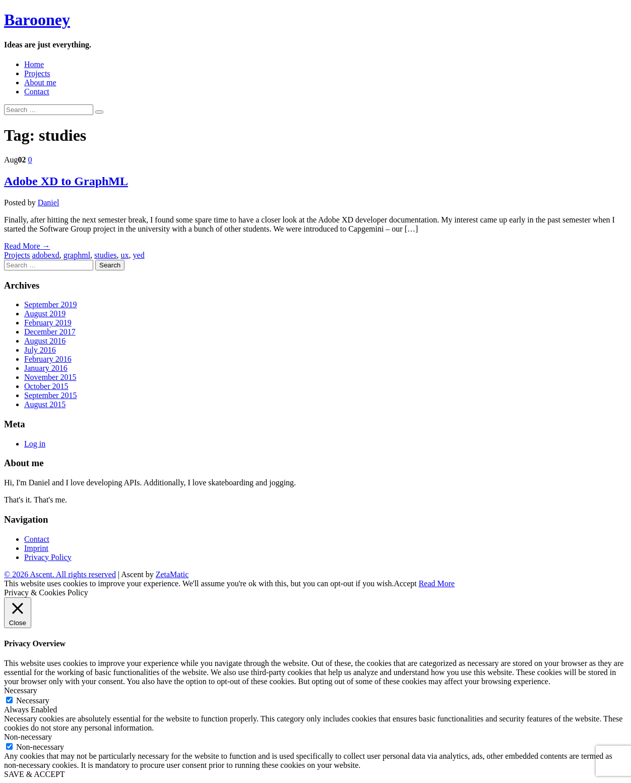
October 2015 (46, 386)
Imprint (36, 548)
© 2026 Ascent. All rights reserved (60, 574)
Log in (34, 443)
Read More (437, 583)
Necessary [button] (20, 690)
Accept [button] (405, 583)
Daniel (48, 202)
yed (139, 255)
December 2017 (50, 331)
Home (34, 64)
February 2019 (48, 322)
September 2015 (50, 395)
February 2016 (48, 359)
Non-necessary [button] (28, 737)
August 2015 (45, 404)
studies (105, 255)
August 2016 (45, 341)
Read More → (27, 246)
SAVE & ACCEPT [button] (34, 774)
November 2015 (50, 377)
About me (40, 82)
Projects (37, 73)
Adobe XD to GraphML (66, 181)
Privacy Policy (48, 557)
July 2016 (40, 350)
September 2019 (50, 304)
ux (125, 255)
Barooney (37, 20)
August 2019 (45, 313)
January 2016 (46, 368)
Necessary (32, 700)
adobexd (45, 255)
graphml (77, 255)
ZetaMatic (172, 574)
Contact (36, 91)
